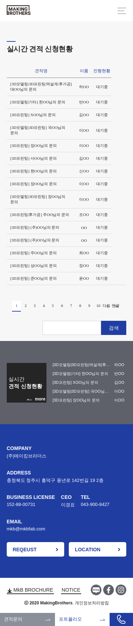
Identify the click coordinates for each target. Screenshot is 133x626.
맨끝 (116, 306)
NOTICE (71, 590)
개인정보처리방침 (92, 603)
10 (98, 305)
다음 (107, 306)
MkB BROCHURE (30, 590)
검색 (114, 328)
